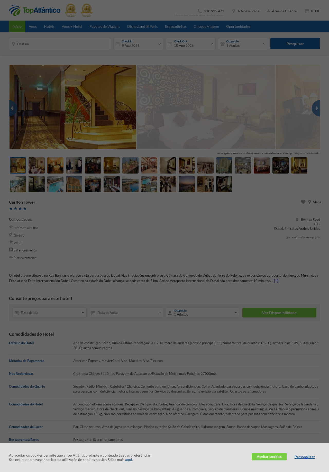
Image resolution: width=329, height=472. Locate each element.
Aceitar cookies (269, 456)
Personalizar (305, 457)
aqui (128, 459)
